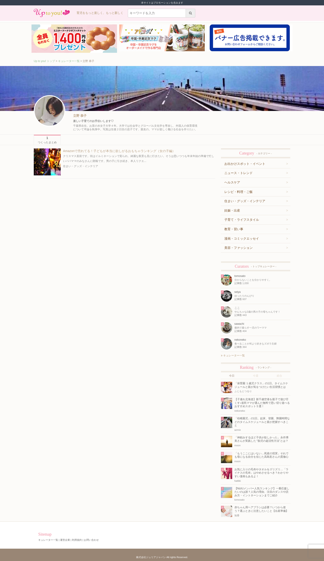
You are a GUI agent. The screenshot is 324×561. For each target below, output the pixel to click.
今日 (231, 375)
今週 (255, 375)
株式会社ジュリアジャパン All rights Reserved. (162, 557)
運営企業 (65, 540)
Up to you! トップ (44, 61)
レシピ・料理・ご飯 (238, 192)
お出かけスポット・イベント (244, 164)
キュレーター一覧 (69, 61)
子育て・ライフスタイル (241, 219)
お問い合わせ (91, 540)
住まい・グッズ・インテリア (80, 166)
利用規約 (77, 540)
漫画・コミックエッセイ (241, 238)
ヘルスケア (232, 182)
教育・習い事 (233, 229)
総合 (279, 375)
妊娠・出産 (232, 210)
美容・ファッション (238, 248)
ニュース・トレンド (238, 173)
